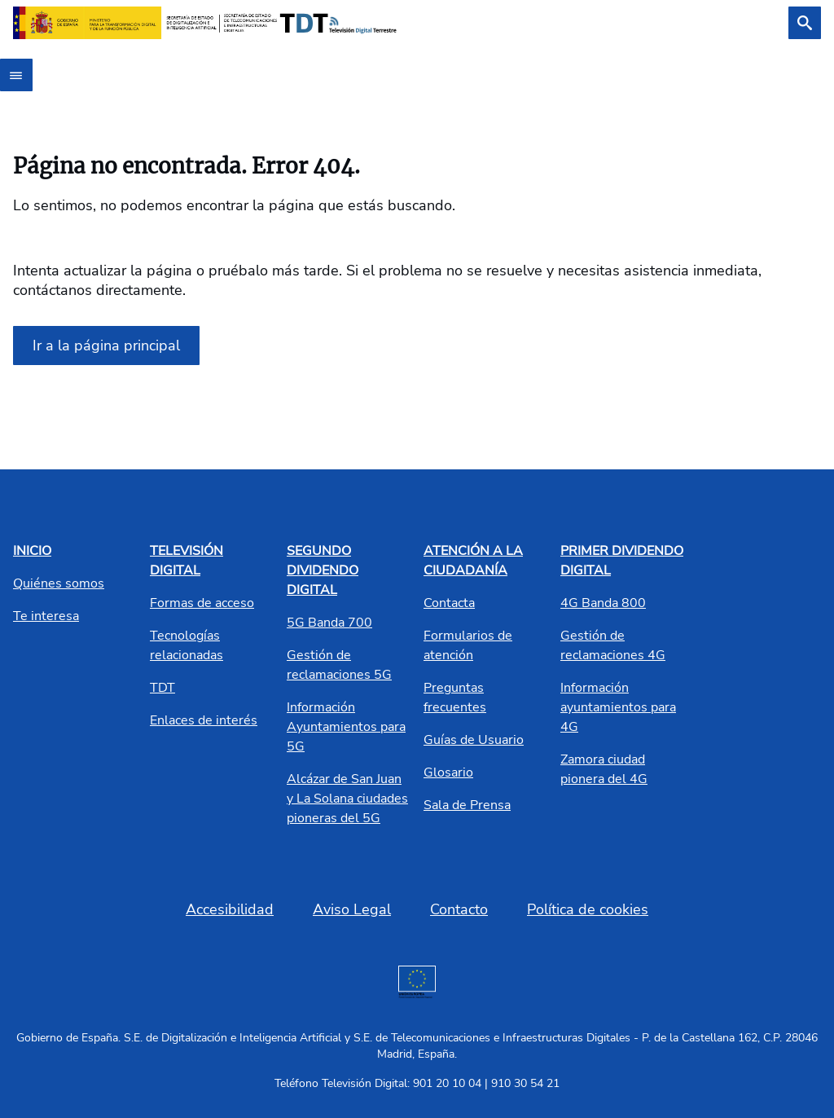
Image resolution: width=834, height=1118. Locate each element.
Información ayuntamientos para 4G (618, 707)
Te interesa (46, 616)
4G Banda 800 (603, 603)
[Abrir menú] (16, 75)
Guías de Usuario (474, 740)
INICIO (32, 551)
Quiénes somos (58, 583)
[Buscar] (804, 23)
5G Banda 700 (329, 623)
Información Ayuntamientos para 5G (346, 726)
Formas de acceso (202, 603)
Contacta (449, 603)
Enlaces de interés (203, 720)
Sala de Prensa (467, 805)
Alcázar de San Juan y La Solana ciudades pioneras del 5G (347, 798)
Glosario (448, 772)
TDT (162, 688)
